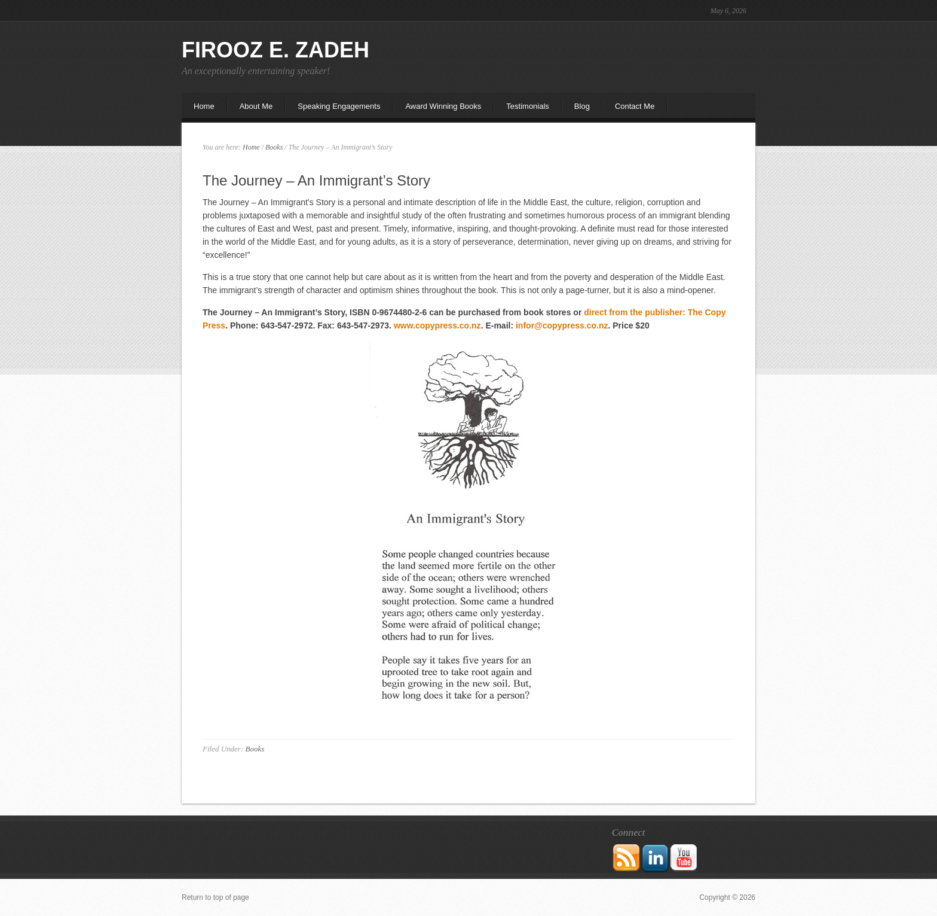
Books (254, 748)
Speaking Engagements (339, 106)
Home (204, 106)
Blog (582, 106)
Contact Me (634, 106)
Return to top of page (215, 897)
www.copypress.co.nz (437, 325)
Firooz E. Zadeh (275, 50)
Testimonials (527, 106)
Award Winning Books (443, 106)
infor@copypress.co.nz (562, 325)
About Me (250, 110)
